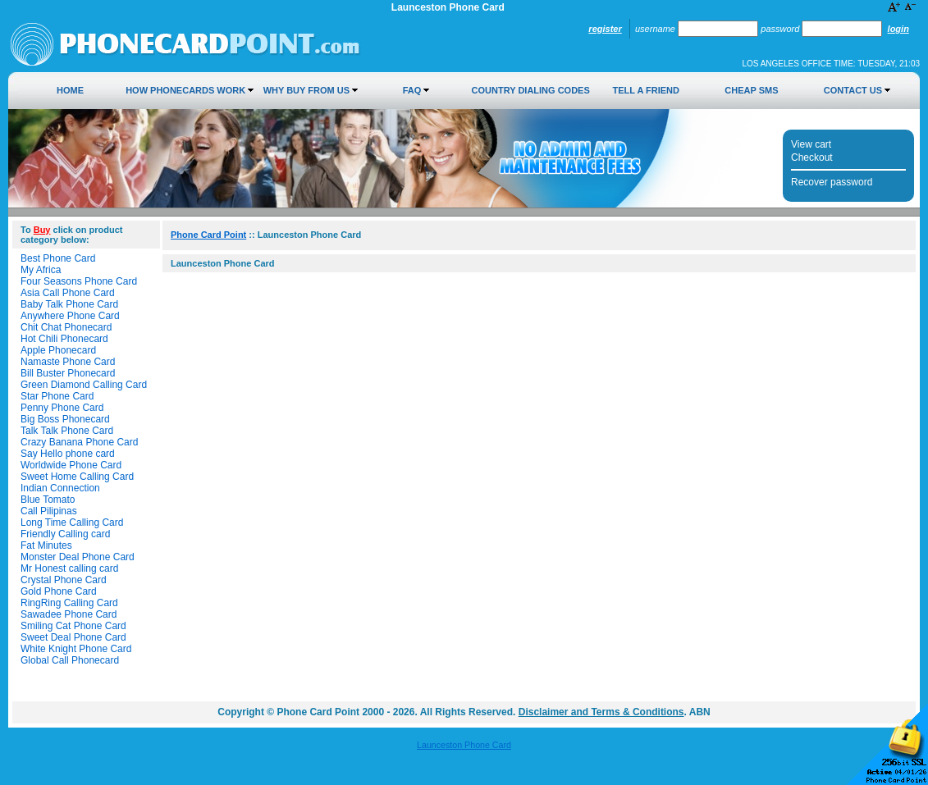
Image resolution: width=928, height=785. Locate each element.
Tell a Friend (646, 90)
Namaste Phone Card (68, 361)
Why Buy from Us (306, 90)
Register (604, 29)
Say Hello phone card (68, 453)
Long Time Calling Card (72, 522)
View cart (811, 144)
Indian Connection (60, 488)
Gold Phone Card (59, 591)
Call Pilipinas (49, 511)
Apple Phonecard (58, 350)
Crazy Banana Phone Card (79, 442)
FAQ (412, 90)
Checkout (812, 157)
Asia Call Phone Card (68, 293)
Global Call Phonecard (70, 660)
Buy (42, 230)
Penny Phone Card (62, 407)
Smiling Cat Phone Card (73, 626)
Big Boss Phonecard (65, 419)
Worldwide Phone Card (71, 465)
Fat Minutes (46, 545)
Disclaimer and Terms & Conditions (601, 712)
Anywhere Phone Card (70, 316)
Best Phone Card (58, 258)
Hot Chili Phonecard (64, 339)
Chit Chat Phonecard (66, 327)
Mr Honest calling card (69, 568)
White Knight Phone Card (76, 649)
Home (70, 90)
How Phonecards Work (185, 90)
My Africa (41, 270)
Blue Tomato (48, 499)
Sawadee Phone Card (69, 614)
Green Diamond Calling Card (84, 384)
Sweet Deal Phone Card (73, 637)
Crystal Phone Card (64, 580)
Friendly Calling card (65, 534)
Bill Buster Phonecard (68, 373)
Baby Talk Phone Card (69, 304)
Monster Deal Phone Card (78, 557)
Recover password (831, 182)
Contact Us (853, 90)
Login (898, 29)
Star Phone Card (57, 396)
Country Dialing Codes (531, 90)
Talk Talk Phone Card (67, 430)
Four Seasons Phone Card (79, 281)
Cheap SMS (751, 90)
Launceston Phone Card (464, 745)
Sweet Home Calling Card (77, 476)
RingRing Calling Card (69, 603)
